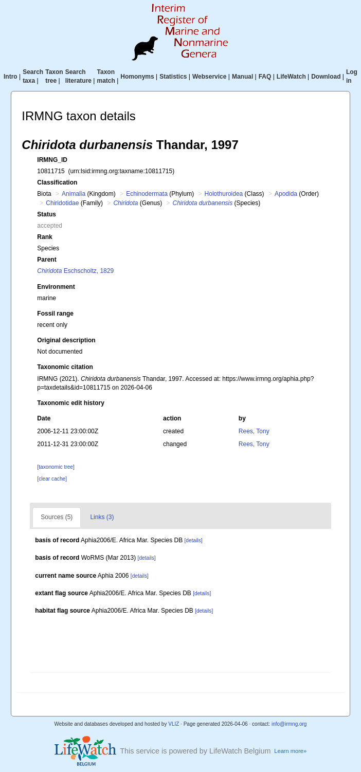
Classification (57, 182)
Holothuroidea (224, 193)
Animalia (73, 193)
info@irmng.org (289, 724)
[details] (194, 540)
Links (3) (102, 517)
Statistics (173, 76)
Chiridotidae (62, 203)
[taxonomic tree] (55, 467)
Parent (46, 259)
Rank (44, 237)
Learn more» (290, 751)
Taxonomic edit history (70, 403)
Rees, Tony (254, 431)
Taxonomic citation (65, 367)
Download (325, 76)
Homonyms (137, 76)
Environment (56, 286)
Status (46, 214)
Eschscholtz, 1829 (75, 270)
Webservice (209, 76)
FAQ (265, 76)
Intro (10, 76)
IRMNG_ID (52, 159)
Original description (66, 340)
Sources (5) (57, 517)
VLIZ (173, 724)
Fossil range (55, 313)
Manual (242, 76)
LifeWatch (291, 76)
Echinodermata (147, 193)
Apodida (286, 193)
